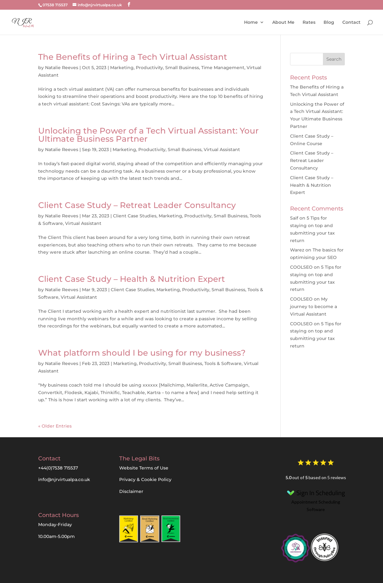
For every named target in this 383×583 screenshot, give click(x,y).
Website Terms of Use (143, 468)
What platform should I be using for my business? (142, 353)
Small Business (182, 67)
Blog (329, 22)
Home (251, 22)
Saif (294, 218)
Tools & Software (223, 363)
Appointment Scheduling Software (316, 499)
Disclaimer (131, 491)
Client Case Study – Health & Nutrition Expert (131, 279)
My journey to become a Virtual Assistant (313, 306)
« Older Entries (55, 426)
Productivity (149, 67)
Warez (297, 250)
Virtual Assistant (222, 149)
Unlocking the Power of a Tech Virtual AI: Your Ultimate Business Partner (148, 135)
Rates (309, 22)
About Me (283, 22)
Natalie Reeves (61, 67)
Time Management (222, 67)
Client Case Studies (134, 216)
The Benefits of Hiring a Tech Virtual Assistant (132, 57)
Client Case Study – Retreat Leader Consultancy (137, 205)
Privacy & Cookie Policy (145, 479)
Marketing (122, 67)
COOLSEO (301, 267)
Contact (351, 22)
